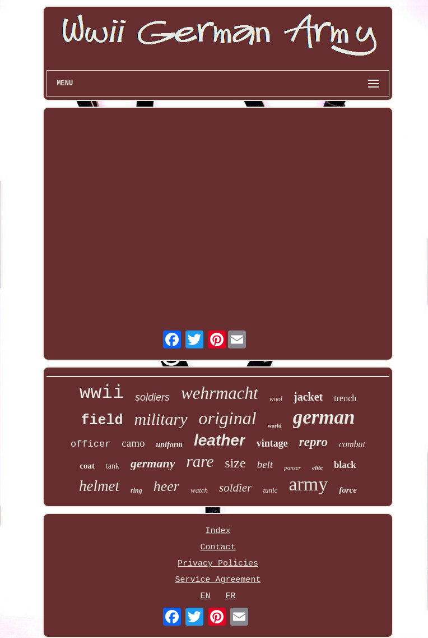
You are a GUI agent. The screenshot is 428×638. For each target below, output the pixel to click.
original (228, 418)
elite (317, 467)
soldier (235, 487)
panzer (292, 467)
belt (265, 464)
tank (112, 466)
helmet (99, 486)
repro (313, 442)
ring (136, 490)
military (161, 419)
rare (199, 461)
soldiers (152, 397)
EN (205, 596)
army (308, 484)
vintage (272, 443)
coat (87, 465)
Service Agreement (217, 580)
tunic (270, 490)
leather (219, 440)
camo (133, 443)
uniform (169, 444)
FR (231, 596)
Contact (217, 547)
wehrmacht (219, 393)
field (102, 420)
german (324, 417)
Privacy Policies (218, 563)
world (275, 426)
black (345, 465)
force (348, 489)
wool (275, 399)
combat (352, 444)
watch (199, 490)
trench (345, 398)
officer (90, 444)
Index (217, 531)
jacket (308, 397)
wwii (102, 393)
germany (153, 463)
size (235, 463)
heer (166, 486)
